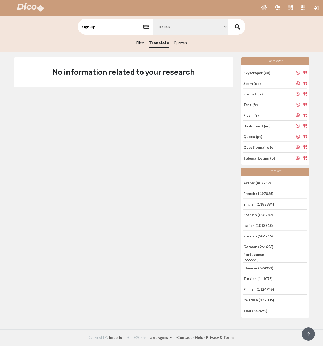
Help (199, 337)
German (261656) (258, 246)
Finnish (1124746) (258, 289)
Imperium (117, 337)
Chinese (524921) (258, 268)
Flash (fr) (251, 115)
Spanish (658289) (258, 214)
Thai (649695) (255, 310)
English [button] (159, 338)
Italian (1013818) (258, 225)
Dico (140, 43)
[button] (264, 8)
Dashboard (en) (257, 126)
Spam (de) (252, 83)
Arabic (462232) (257, 182)
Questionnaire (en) (260, 147)
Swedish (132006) (258, 300)
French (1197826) (258, 193)
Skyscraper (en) (256, 72)
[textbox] (115, 27)
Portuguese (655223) (253, 257)
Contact (184, 337)
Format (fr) (253, 94)
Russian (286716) (258, 236)
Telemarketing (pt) (260, 158)
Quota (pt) (252, 136)
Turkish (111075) (258, 278)
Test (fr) (250, 104)
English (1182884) (258, 204)
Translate (159, 43)
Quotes (180, 43)
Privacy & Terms (220, 337)
